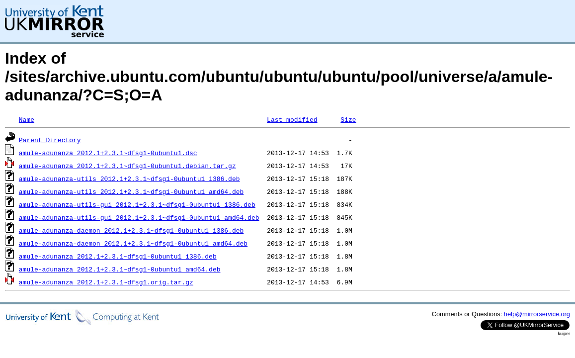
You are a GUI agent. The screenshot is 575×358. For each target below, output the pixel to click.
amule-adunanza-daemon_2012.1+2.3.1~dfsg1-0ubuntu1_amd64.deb (133, 243)
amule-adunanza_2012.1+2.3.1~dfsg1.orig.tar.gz (106, 281)
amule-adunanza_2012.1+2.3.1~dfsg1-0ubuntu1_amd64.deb (120, 269)
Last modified (292, 119)
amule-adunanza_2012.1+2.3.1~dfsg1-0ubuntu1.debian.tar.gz (127, 165)
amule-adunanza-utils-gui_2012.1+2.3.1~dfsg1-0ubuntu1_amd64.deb (139, 217)
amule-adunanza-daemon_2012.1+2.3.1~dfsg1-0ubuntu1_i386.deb (131, 230)
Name (26, 119)
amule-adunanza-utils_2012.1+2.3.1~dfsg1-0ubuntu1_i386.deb (129, 178)
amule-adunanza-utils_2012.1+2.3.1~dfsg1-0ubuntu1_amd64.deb (131, 191)
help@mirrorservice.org (537, 314)
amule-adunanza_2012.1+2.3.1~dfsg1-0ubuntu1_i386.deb (118, 256)
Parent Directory (50, 139)
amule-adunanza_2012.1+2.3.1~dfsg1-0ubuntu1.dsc (108, 152)
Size (348, 119)
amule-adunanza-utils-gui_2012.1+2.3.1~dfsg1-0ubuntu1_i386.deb (137, 204)
